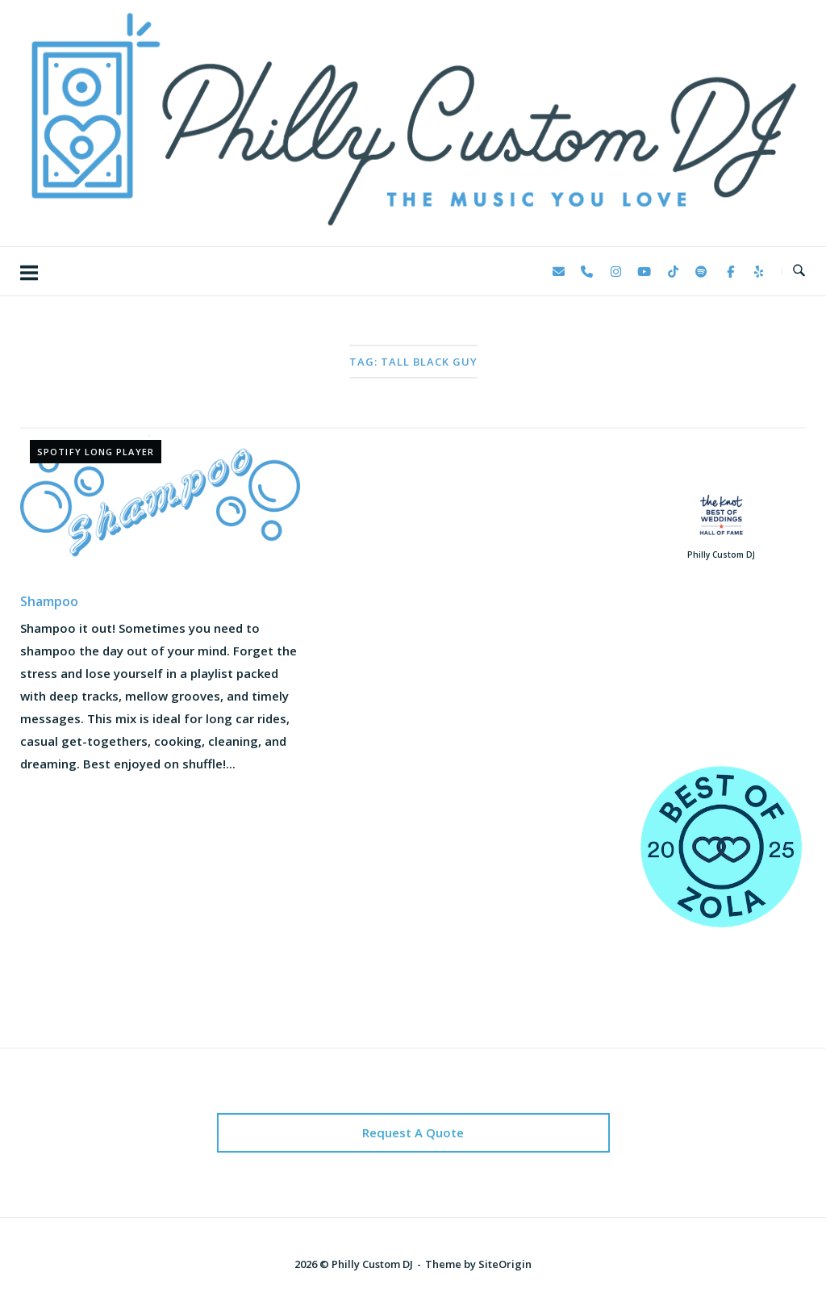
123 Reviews (721, 687)
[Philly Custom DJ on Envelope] (558, 271)
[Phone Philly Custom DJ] (587, 271)
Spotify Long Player (95, 452)
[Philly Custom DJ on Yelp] (759, 271)
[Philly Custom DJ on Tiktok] (673, 271)
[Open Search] (799, 271)
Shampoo (49, 601)
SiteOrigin (505, 1264)
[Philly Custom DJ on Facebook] (730, 271)
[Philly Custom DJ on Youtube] (644, 271)
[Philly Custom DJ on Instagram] (615, 271)
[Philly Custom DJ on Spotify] (702, 271)
